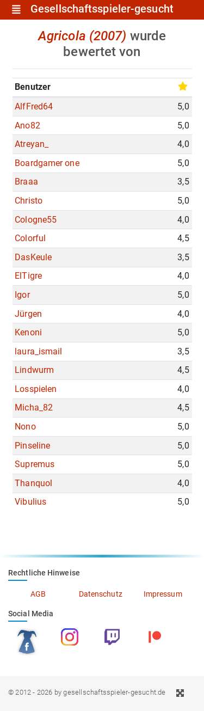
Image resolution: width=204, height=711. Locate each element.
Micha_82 (34, 407)
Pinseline (32, 445)
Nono (25, 426)
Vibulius (30, 502)
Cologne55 (36, 219)
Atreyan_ (31, 144)
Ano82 (27, 125)
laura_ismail (38, 351)
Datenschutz (100, 594)
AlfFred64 (34, 106)
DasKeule (33, 257)
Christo (28, 200)
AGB (38, 594)
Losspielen (36, 389)
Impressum (163, 594)
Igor (22, 295)
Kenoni (28, 332)
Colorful (30, 238)
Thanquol (33, 483)
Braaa (26, 181)
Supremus (34, 464)
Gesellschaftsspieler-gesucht (102, 9)
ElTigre (28, 276)
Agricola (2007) (82, 36)
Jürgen (28, 314)
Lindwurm (34, 370)
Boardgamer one (47, 163)
